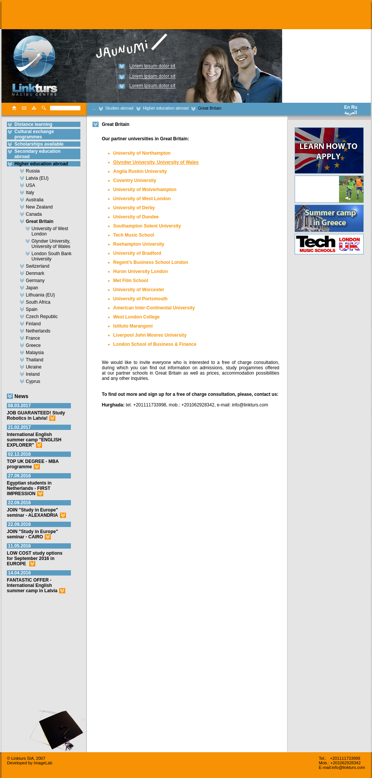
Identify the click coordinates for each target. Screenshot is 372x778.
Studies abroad (119, 108)
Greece (33, 345)
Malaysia (35, 352)
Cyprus (33, 381)
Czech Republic (42, 316)
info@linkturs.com (348, 767)
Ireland (33, 374)
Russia (33, 171)
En (347, 107)
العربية (350, 112)
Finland (33, 323)
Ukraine (33, 367)
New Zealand (39, 207)
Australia (35, 199)
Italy (30, 192)
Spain (32, 309)
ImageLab (43, 763)
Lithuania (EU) (40, 295)
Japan (32, 287)
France (33, 338)
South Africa (38, 302)
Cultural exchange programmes (34, 134)
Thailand (34, 359)
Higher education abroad (165, 108)
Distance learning (33, 124)
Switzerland (37, 266)
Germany (35, 280)
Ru (354, 107)
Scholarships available (38, 144)
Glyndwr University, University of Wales (50, 243)
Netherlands (38, 331)
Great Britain (209, 108)
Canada (34, 214)
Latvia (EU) (37, 178)
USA (30, 185)
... (94, 108)
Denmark (35, 273)
